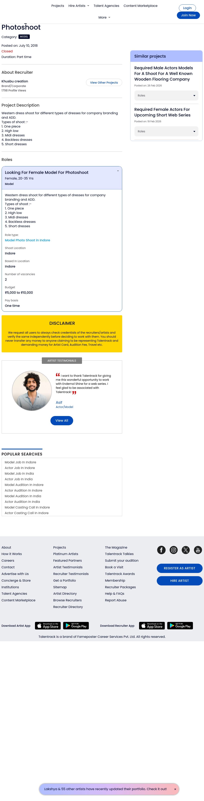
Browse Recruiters (67, 600)
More (104, 17)
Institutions (10, 587)
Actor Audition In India (22, 501)
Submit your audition (122, 560)
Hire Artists (79, 5)
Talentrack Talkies (119, 554)
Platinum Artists (65, 554)
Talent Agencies (106, 5)
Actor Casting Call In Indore (27, 513)
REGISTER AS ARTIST (179, 568)
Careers (8, 560)
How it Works (12, 554)
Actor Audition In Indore (23, 490)
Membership (115, 580)
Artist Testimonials (68, 567)
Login (187, 8)
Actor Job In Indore (20, 468)
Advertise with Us (15, 574)
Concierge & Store (16, 580)
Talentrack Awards (120, 574)
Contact (8, 567)
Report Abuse (116, 600)
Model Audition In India (23, 496)
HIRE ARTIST (179, 580)
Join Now (188, 15)
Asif (59, 402)
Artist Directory (65, 593)
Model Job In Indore (20, 462)
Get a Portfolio (64, 580)
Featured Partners (67, 560)
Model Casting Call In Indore (27, 507)
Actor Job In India (19, 479)
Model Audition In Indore (24, 484)
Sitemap (60, 587)
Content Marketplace (141, 5)
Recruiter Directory (68, 607)
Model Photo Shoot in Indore (27, 240)
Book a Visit (114, 567)
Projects (57, 5)
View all (61, 420)
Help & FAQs (114, 593)
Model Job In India (19, 473)
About (6, 547)
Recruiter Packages (120, 587)
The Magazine (116, 547)
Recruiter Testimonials (71, 574)
